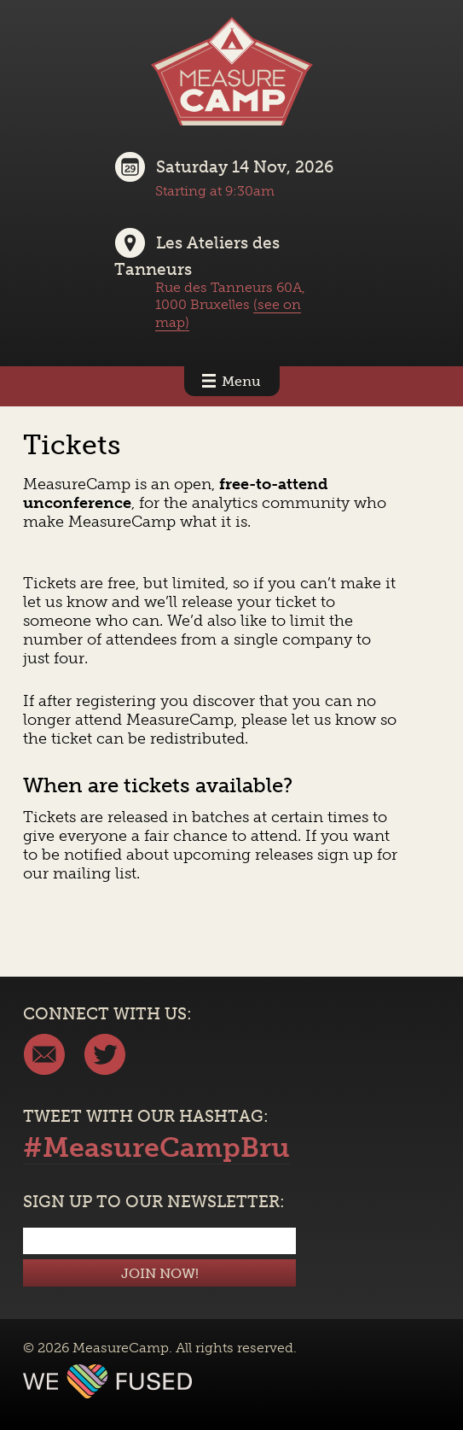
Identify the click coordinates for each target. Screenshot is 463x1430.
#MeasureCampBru (156, 1147)
